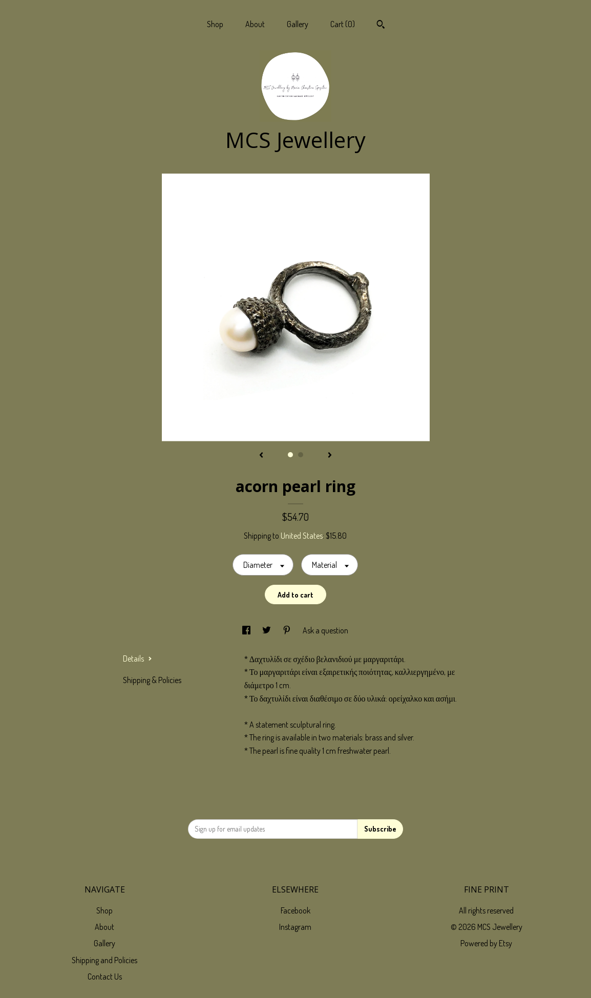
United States (302, 535)
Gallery (297, 24)
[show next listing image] (329, 455)
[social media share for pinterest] (287, 630)
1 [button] (290, 454)
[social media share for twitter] (267, 630)
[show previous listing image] (261, 455)
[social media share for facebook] (247, 630)
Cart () (342, 24)
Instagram (295, 927)
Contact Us (105, 976)
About (255, 24)
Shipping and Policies (104, 960)
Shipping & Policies (152, 680)
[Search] (381, 25)
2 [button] (300, 454)
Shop (215, 24)
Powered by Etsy (486, 943)
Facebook (295, 910)
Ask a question (325, 630)
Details (137, 658)
